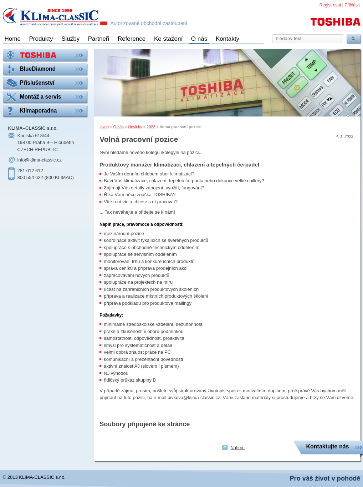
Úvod (104, 127)
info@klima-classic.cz (39, 160)
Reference (131, 38)
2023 (151, 127)
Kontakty (227, 38)
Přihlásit (352, 5)
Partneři (98, 38)
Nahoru (238, 447)
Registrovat (330, 5)
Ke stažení (168, 38)
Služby (70, 38)
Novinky (135, 127)
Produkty (41, 38)
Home (13, 38)
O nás (199, 38)
